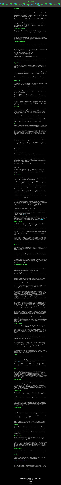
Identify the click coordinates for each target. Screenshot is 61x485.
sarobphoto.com (30, 481)
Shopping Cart (34, 5)
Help (46, 5)
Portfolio (22, 5)
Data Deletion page (40, 219)
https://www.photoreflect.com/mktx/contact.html (21, 460)
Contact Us (29, 5)
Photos (26, 5)
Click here (19, 361)
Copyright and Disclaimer (31, 478)
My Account (39, 5)
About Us (18, 5)
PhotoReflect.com (32, 13)
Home (15, 5)
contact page (24, 214)
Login (43, 5)
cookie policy (16, 365)
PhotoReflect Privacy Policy (23, 478)
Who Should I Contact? (38, 478)
